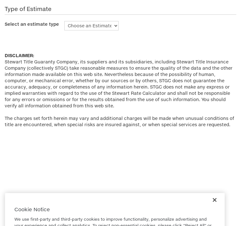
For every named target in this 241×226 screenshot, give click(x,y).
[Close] (215, 204)
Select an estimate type (32, 24)
